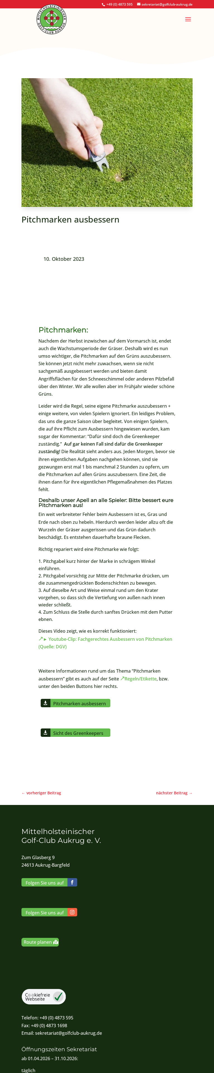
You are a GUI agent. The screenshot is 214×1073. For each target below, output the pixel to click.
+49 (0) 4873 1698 (49, 1025)
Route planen (38, 942)
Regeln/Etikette (141, 679)
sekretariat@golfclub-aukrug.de (68, 1033)
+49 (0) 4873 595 (119, 4)
